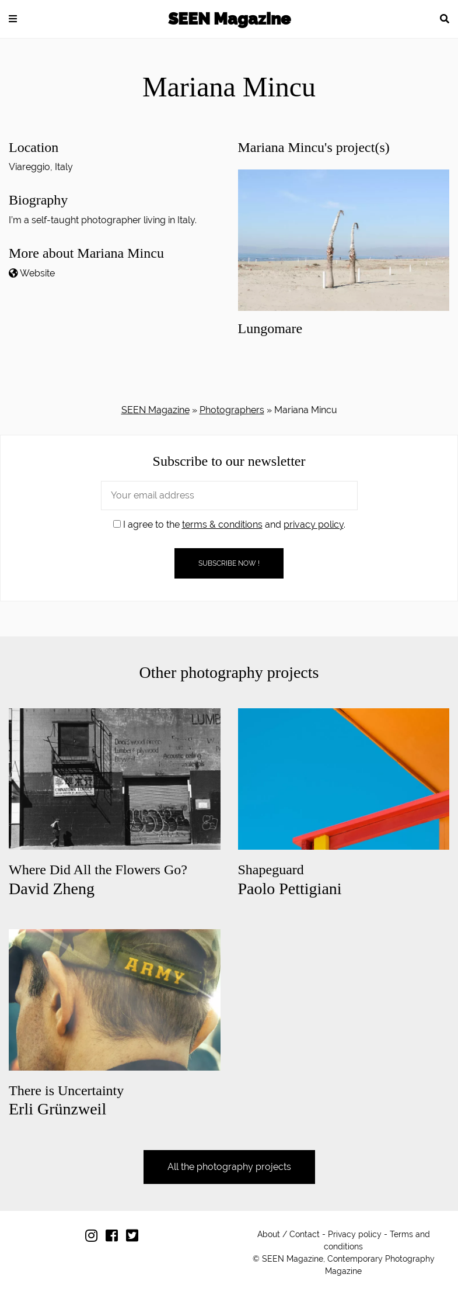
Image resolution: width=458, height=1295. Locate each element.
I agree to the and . (229, 524)
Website (37, 273)
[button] (13, 18)
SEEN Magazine (229, 19)
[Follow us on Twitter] (135, 1237)
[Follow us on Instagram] (94, 1237)
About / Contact (288, 1234)
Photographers (232, 409)
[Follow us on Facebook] (115, 1237)
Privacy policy (355, 1234)
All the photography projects (229, 1166)
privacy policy (314, 524)
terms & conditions (222, 524)
